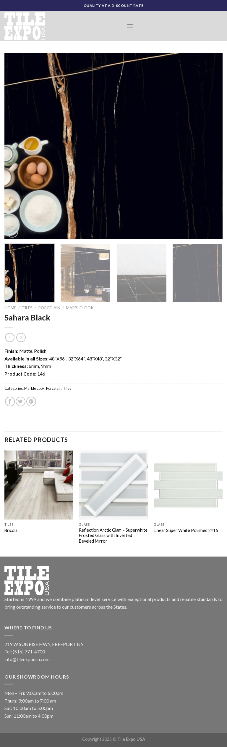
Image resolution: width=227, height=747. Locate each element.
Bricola (10, 530)
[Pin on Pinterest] (31, 401)
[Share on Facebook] (10, 401)
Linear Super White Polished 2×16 (186, 530)
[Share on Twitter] (20, 401)
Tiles (27, 307)
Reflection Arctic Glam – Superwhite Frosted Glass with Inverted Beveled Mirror (113, 536)
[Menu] (129, 26)
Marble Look (80, 307)
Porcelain (49, 307)
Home (10, 307)
